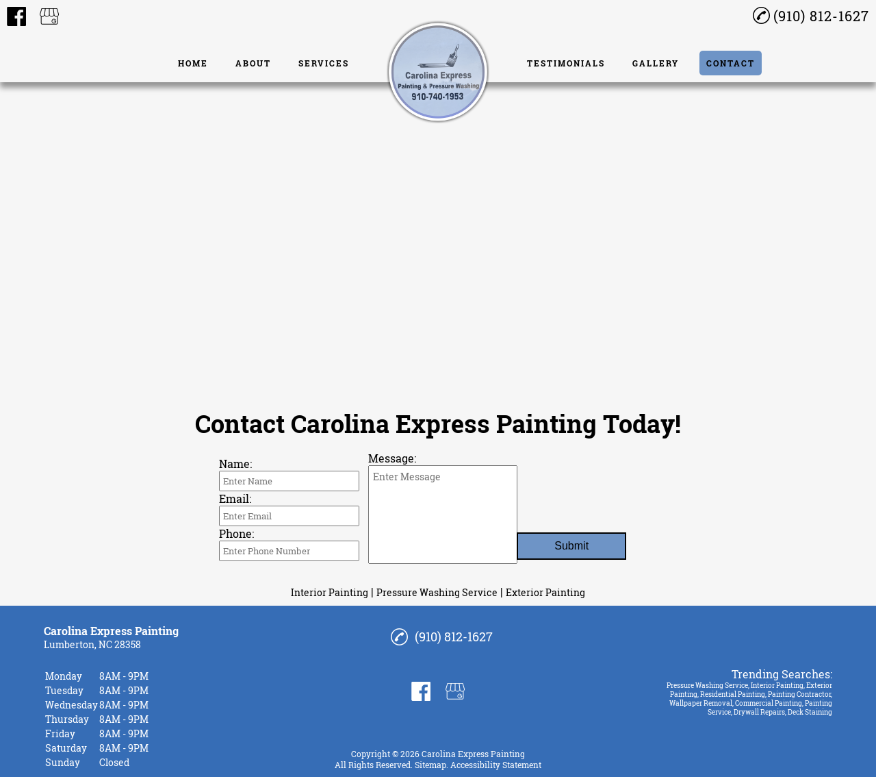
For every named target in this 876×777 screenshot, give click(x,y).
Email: (235, 498)
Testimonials (566, 63)
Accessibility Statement (495, 764)
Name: (235, 463)
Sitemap (430, 764)
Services (323, 63)
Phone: (236, 533)
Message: (392, 458)
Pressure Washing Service (437, 592)
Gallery (655, 63)
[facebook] (16, 16)
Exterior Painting (545, 592)
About (253, 63)
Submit (571, 546)
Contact (730, 63)
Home (193, 63)
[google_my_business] (49, 16)
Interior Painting (329, 592)
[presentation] (621, 498)
